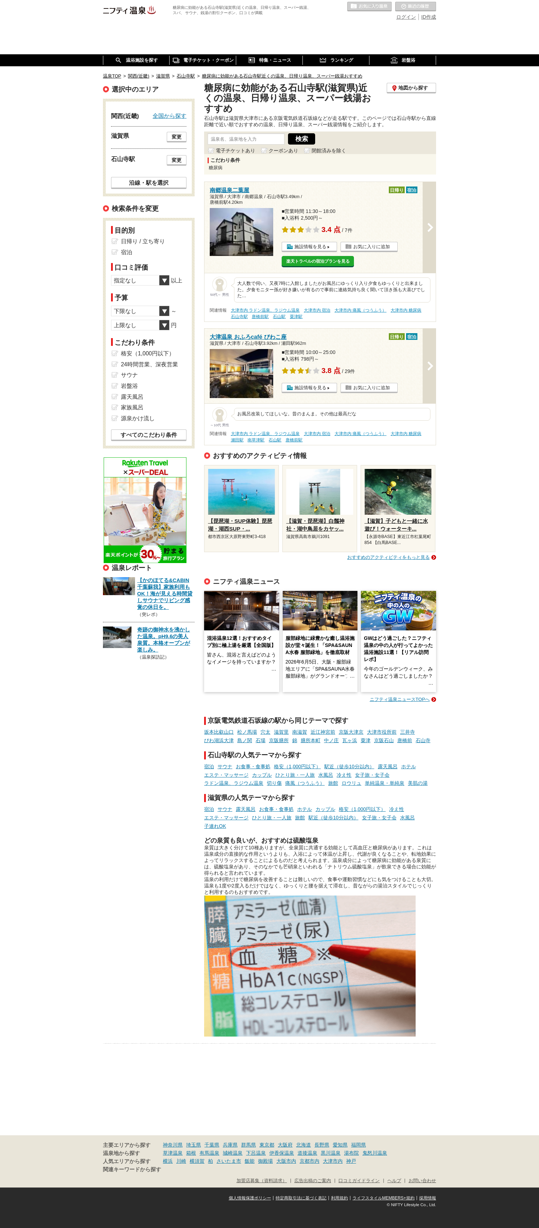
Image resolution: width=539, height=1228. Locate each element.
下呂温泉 (256, 1153)
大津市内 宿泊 (317, 310)
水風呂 (325, 775)
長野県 (321, 1145)
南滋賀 (299, 732)
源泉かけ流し (138, 418)
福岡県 (358, 1145)
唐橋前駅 (260, 316)
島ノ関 (244, 740)
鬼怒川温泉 (374, 1153)
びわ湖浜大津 (219, 740)
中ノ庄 (331, 740)
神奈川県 (173, 1145)
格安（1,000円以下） (297, 766)
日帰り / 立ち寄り (143, 241)
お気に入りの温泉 (369, 7)
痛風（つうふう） (305, 783)
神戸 (351, 1161)
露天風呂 (388, 766)
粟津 (365, 740)
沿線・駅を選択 (149, 182)
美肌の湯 (418, 783)
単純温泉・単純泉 (384, 783)
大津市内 (333, 1161)
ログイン (406, 17)
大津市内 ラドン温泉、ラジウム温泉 (265, 310)
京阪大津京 (351, 732)
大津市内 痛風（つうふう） (360, 310)
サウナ (225, 766)
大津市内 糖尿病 (406, 310)
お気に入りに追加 (371, 246)
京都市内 (309, 1161)
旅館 (333, 783)
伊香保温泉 (281, 1153)
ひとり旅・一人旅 (295, 775)
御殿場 (265, 1161)
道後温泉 (307, 1153)
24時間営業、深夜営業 (149, 364)
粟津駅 (296, 316)
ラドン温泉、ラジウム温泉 (233, 783)
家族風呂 (132, 407)
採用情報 (427, 1198)
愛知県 (340, 1145)
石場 (260, 740)
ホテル (408, 766)
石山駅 (279, 316)
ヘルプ (394, 1180)
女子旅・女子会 (372, 775)
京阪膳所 (279, 740)
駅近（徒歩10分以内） (349, 766)
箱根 (191, 1153)
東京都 (266, 1145)
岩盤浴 (129, 386)
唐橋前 (404, 740)
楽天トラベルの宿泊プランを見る (318, 261)
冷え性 (344, 775)
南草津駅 (255, 440)
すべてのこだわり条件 (149, 435)
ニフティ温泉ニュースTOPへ (400, 699)
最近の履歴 (415, 7)
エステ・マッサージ (226, 775)
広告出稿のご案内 (312, 1180)
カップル (262, 775)
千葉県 (211, 1145)
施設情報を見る (310, 246)
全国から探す (169, 115)
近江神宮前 (323, 732)
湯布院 (351, 1153)
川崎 (181, 1161)
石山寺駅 (239, 316)
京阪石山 (384, 740)
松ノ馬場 (247, 732)
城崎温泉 (233, 1153)
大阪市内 (286, 1161)
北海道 (303, 1145)
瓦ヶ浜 (349, 740)
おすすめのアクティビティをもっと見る (388, 557)
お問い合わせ (422, 1180)
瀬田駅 (237, 440)
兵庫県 (230, 1145)
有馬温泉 (209, 1153)
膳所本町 (310, 740)
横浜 (168, 1161)
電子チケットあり (235, 150)
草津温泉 (173, 1153)
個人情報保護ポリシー (250, 1198)
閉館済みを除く (329, 150)
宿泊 (209, 766)
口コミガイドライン (359, 1180)
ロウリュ (351, 783)
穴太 (265, 732)
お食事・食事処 (253, 766)
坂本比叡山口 (219, 732)
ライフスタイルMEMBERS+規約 (384, 1198)
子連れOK (215, 826)
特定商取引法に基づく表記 (301, 1198)
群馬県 (248, 1145)
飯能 (250, 1161)
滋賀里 (281, 732)
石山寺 (423, 740)
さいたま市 (228, 1161)
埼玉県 (193, 1145)
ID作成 (428, 17)
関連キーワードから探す (132, 1169)
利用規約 (339, 1198)
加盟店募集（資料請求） (262, 1180)
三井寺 (407, 732)
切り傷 (274, 783)
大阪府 (285, 1145)
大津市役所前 (382, 732)
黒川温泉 (331, 1153)
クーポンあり (283, 150)
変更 (177, 137)
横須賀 (197, 1161)
